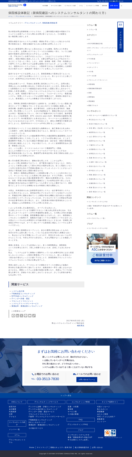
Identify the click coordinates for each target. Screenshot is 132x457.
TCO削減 (91, 59)
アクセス (12, 416)
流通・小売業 (73, 407)
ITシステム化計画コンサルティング (43, 409)
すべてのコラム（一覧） (97, 218)
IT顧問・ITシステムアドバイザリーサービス (47, 416)
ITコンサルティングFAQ (78, 424)
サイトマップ (42, 447)
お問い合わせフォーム (87, 379)
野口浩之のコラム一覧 (97, 119)
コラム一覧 (93, 29)
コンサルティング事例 (92, 5)
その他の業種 (73, 414)
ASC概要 (45, 5)
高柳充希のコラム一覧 (97, 179)
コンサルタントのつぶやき (98, 201)
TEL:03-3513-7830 (105, 1)
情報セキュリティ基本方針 (61, 447)
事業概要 (100, 412)
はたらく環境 (102, 414)
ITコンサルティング (33, 23)
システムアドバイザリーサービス (25, 303)
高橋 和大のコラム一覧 (97, 158)
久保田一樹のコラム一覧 (98, 162)
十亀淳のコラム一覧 (96, 145)
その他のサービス (36, 428)
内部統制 (91, 84)
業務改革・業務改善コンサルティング (27, 306)
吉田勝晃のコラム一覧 (97, 149)
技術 (90, 93)
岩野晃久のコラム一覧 (97, 153)
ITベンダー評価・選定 (21, 298)
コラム (81, 5)
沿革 (11, 414)
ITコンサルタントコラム (17, 441)
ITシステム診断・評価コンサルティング (45, 407)
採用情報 (104, 5)
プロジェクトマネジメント (22, 301)
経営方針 (12, 407)
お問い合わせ (118, 1)
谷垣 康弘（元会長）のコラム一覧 (101, 128)
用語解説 (91, 101)
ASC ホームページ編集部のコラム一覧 (103, 115)
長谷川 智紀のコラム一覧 (98, 124)
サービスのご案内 (56, 5)
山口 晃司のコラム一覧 (97, 136)
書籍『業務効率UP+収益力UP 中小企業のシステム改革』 (80, 438)
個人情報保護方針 (82, 447)
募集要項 (100, 419)
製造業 (70, 409)
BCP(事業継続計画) (95, 43)
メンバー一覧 (14, 429)
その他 (90, 71)
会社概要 (12, 409)
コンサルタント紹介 (70, 5)
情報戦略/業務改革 (50, 23)
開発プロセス (93, 105)
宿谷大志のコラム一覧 (97, 166)
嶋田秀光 (80, 326)
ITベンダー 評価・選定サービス (42, 412)
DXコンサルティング (37, 422)
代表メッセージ (103, 407)
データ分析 (92, 76)
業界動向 (91, 97)
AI (89, 39)
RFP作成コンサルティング (23, 296)
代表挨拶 (12, 412)
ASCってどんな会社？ (106, 416)
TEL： (45, 379)
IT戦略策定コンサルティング (23, 294)
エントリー (101, 421)
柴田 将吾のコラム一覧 (97, 192)
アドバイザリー (94, 63)
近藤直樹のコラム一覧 (97, 183)
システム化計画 (18, 291)
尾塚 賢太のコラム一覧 (97, 187)
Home (31, 447)
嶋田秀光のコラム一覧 (97, 132)
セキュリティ (93, 67)
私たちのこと (102, 409)
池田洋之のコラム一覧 (97, 141)
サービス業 (72, 412)
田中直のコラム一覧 (96, 170)
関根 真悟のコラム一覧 (97, 175)
